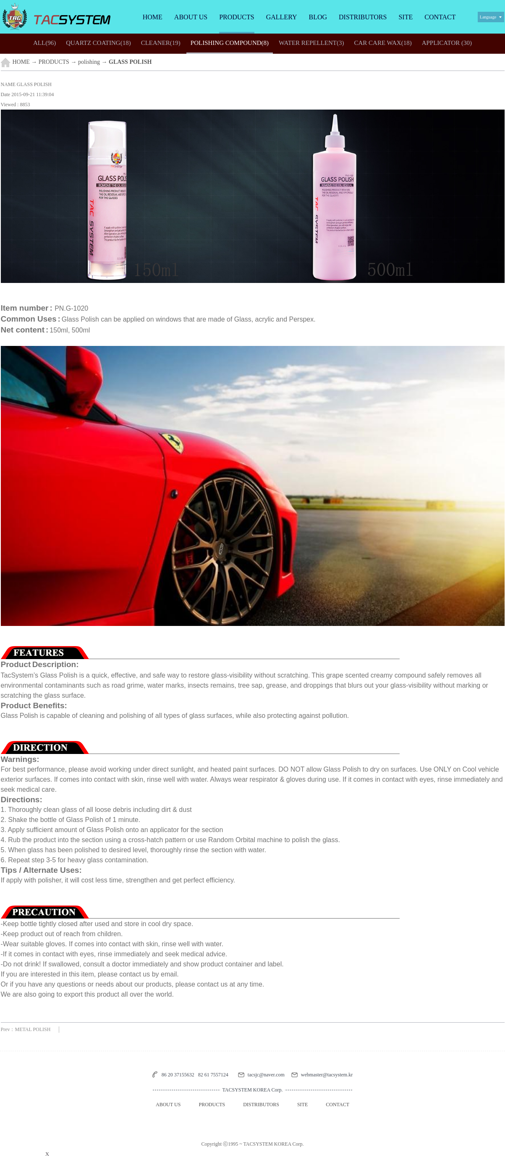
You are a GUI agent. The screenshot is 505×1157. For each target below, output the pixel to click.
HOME (152, 17)
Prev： (26, 1029)
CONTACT (439, 17)
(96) (44, 42)
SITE (405, 17)
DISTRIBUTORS (363, 17)
